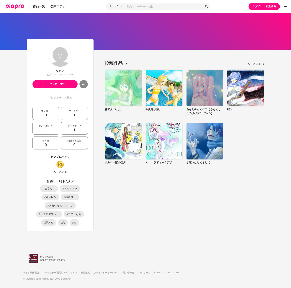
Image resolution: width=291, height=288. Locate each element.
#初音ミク (49, 188)
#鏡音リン (70, 197)
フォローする (55, 84)
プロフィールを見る (60, 97)
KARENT (159, 272)
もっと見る (60, 171)
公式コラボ (58, 6)
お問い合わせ (127, 272)
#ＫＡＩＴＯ (70, 188)
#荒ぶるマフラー (49, 214)
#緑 (63, 222)
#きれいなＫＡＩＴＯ (60, 205)
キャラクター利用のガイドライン (60, 272)
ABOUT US (173, 272)
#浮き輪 (48, 222)
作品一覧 (39, 6)
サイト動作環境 (31, 272)
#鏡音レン (50, 197)
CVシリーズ (144, 272)
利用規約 (85, 272)
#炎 (74, 222)
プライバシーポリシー (105, 272)
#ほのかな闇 (73, 214)
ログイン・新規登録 (264, 6)
